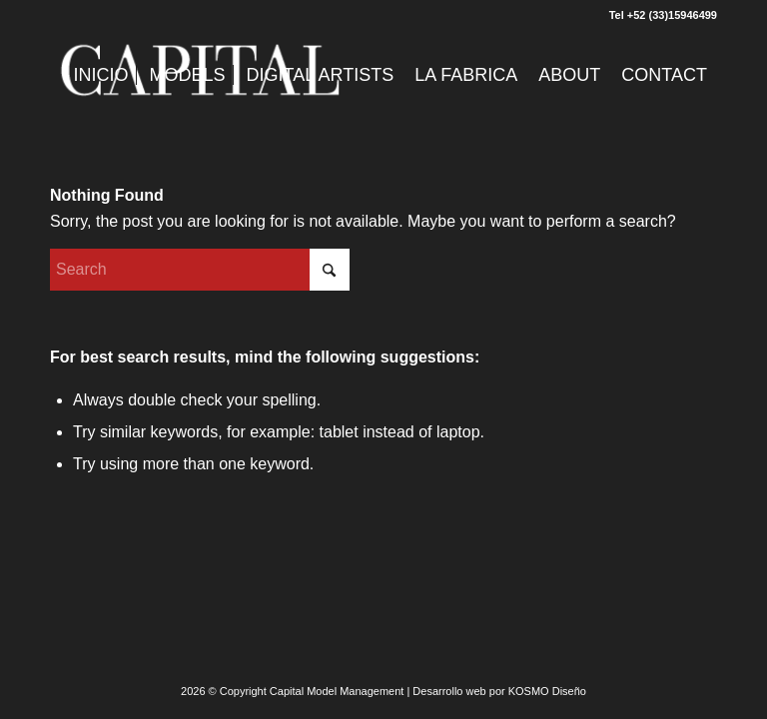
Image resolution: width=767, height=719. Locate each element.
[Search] (200, 270)
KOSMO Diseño (547, 691)
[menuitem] (101, 75)
